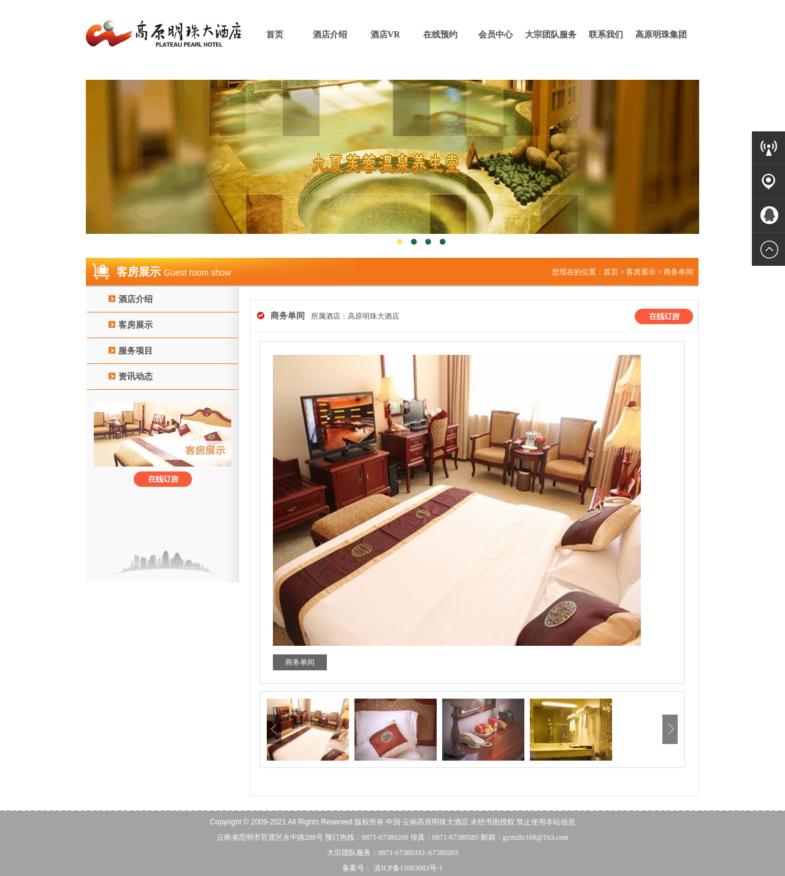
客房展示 (135, 325)
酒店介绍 (330, 34)
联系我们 (606, 34)
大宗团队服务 (550, 34)
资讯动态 (135, 376)
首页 (274, 34)
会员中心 (495, 34)
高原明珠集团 (661, 34)
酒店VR (385, 34)
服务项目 (135, 350)
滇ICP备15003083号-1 (407, 868)
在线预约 (440, 34)
